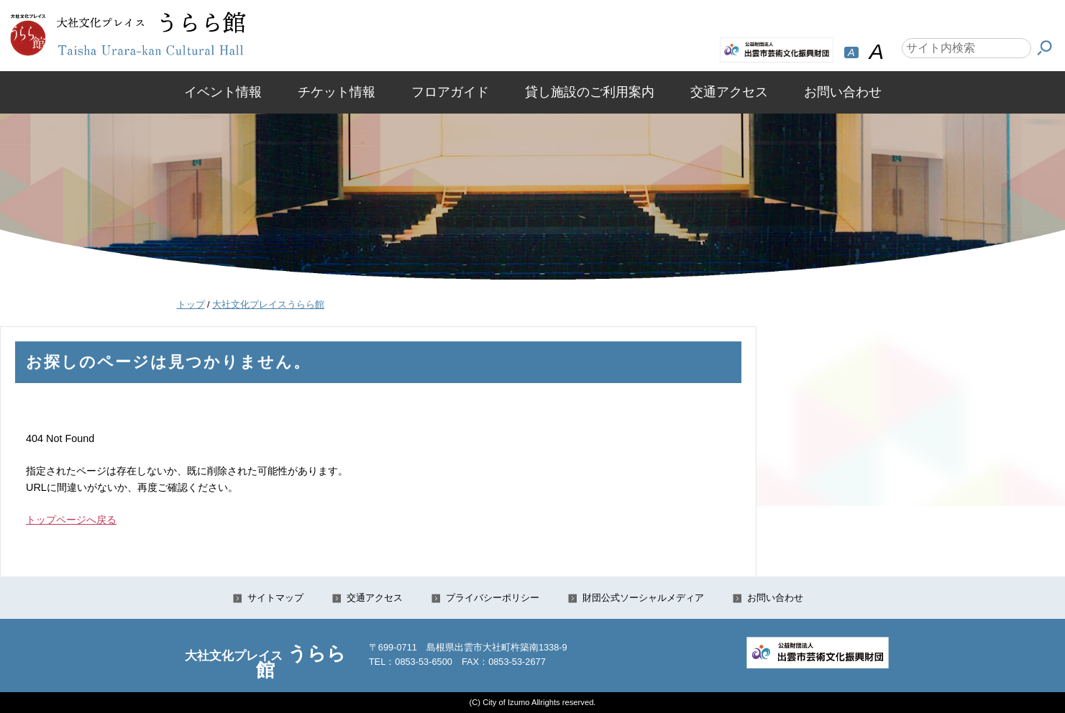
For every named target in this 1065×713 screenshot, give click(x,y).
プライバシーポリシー (492, 597)
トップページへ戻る (71, 519)
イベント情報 (223, 92)
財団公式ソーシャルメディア (643, 597)
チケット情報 (336, 92)
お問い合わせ (843, 92)
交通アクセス (729, 92)
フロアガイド (450, 92)
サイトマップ (275, 597)
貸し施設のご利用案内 (589, 92)
